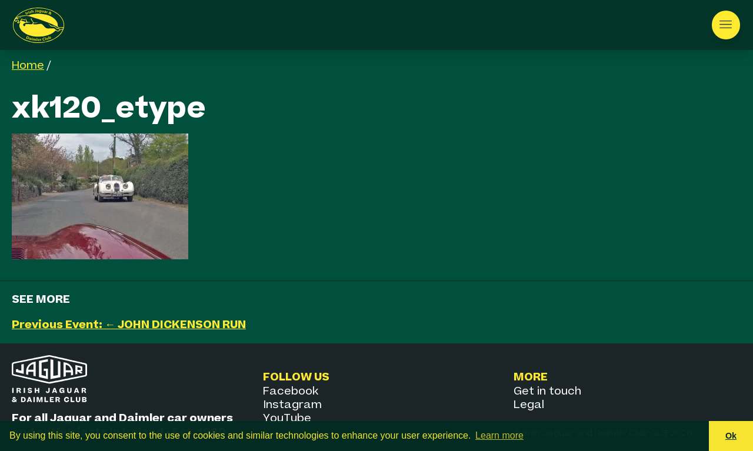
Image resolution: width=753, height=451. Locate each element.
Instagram (292, 405)
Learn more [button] (499, 435)
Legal (529, 405)
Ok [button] (731, 435)
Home (28, 65)
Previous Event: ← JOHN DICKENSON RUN (129, 325)
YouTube (287, 418)
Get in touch (547, 391)
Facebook (290, 391)
